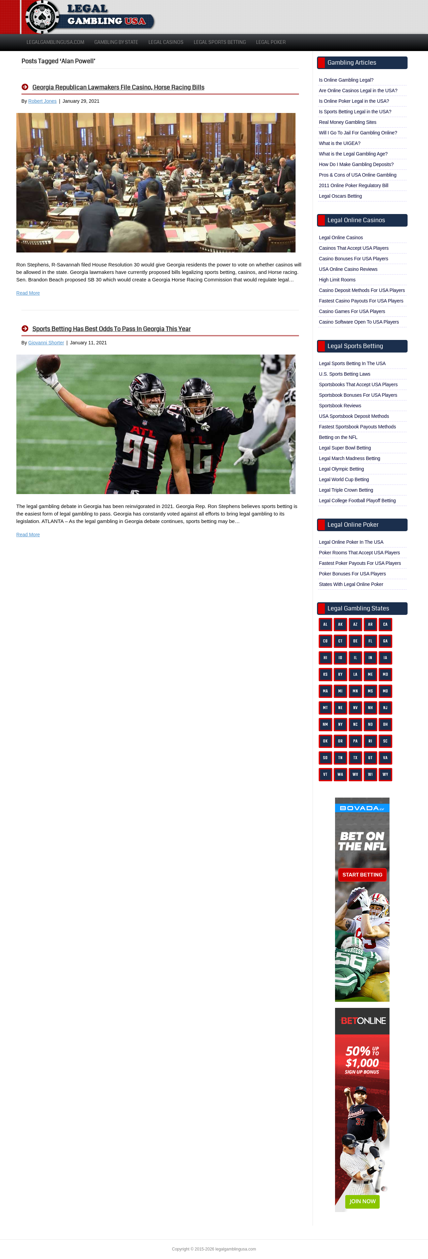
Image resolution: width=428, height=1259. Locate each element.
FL (370, 641)
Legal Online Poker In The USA (351, 542)
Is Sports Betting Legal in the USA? (355, 111)
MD (385, 674)
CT (340, 641)
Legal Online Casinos (341, 237)
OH (385, 724)
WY (385, 774)
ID (340, 657)
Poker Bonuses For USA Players (352, 573)
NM (325, 724)
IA (385, 657)
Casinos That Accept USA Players (354, 248)
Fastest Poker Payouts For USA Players (360, 563)
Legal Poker (271, 42)
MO (385, 691)
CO (325, 641)
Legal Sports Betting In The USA (352, 363)
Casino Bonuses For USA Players (353, 258)
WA (341, 774)
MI (340, 691)
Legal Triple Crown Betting (346, 490)
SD (325, 758)
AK (340, 624)
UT (370, 758)
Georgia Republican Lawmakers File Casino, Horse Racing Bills (118, 87)
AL (325, 624)
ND (370, 724)
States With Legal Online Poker (351, 584)
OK (325, 741)
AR (370, 624)
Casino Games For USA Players (352, 311)
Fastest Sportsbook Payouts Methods (357, 426)
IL (355, 657)
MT (325, 708)
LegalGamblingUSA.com (55, 42)
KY (340, 674)
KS (325, 674)
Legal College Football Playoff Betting (357, 500)
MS (370, 691)
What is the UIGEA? (340, 143)
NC (355, 724)
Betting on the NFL (338, 437)
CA (385, 624)
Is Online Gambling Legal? (346, 80)
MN (355, 691)
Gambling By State (116, 42)
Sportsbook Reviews (340, 405)
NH (370, 708)
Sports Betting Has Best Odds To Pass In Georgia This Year (111, 329)
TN (340, 758)
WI (370, 774)
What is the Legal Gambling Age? (353, 154)
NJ (385, 708)
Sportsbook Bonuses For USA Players (358, 395)
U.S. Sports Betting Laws (344, 374)
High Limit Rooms (337, 279)
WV (355, 774)
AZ (355, 624)
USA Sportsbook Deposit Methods (354, 416)
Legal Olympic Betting (341, 469)
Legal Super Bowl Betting (345, 448)
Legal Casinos (166, 42)
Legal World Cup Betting (344, 479)
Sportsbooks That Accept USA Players (358, 384)
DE (355, 641)
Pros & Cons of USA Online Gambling (357, 175)
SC (385, 741)
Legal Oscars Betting (340, 196)
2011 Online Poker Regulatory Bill (354, 185)
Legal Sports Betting (220, 42)
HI (325, 657)
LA (355, 674)
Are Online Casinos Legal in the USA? (358, 90)
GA (385, 641)
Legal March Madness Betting (349, 458)
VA (385, 758)
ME (370, 674)
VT (325, 774)
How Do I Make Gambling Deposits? (356, 164)
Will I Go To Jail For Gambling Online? (358, 132)
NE (340, 708)
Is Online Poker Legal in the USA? (354, 101)
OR (340, 741)
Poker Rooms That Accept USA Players (359, 552)
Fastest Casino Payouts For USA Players (361, 301)
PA (355, 741)
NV (355, 708)
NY (340, 724)
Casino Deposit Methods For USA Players (362, 290)
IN (370, 657)
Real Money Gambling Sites (348, 122)
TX (355, 758)
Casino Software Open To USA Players (359, 322)
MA (325, 691)
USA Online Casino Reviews (348, 269)
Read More (28, 293)
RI (370, 741)
